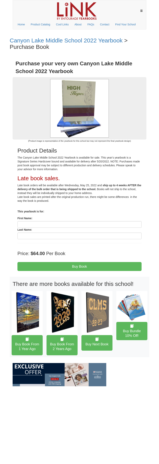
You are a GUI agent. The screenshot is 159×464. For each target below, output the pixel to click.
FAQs (90, 24)
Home (21, 24)
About (78, 24)
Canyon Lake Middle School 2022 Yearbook (66, 40)
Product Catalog (40, 24)
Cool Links (62, 24)
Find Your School (125, 24)
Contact (104, 24)
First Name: (24, 218)
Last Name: (24, 229)
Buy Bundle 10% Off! (132, 331)
